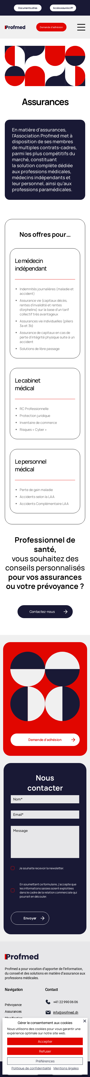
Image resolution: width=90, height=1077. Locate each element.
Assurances (13, 1011)
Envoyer (30, 918)
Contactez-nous (42, 611)
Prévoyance (13, 1005)
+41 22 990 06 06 (65, 1002)
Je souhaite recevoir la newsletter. (41, 868)
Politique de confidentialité (31, 1068)
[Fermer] (84, 1020)
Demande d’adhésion (51, 27)
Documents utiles (27, 8)
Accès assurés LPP (63, 8)
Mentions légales (66, 1068)
